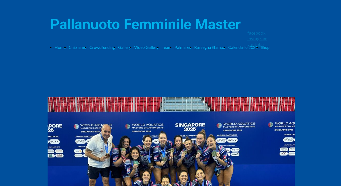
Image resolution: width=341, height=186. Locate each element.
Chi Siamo (77, 47)
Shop (265, 47)
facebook (256, 33)
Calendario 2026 (243, 47)
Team (166, 47)
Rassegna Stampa (209, 47)
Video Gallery (146, 47)
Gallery (124, 47)
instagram (257, 39)
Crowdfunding (102, 47)
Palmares (183, 47)
